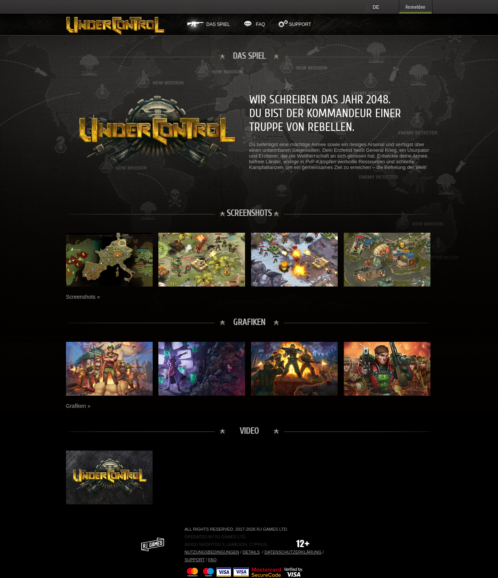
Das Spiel (218, 24)
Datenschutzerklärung (293, 552)
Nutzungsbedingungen (212, 552)
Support (300, 24)
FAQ (260, 24)
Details (251, 552)
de (376, 7)
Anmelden (415, 7)
